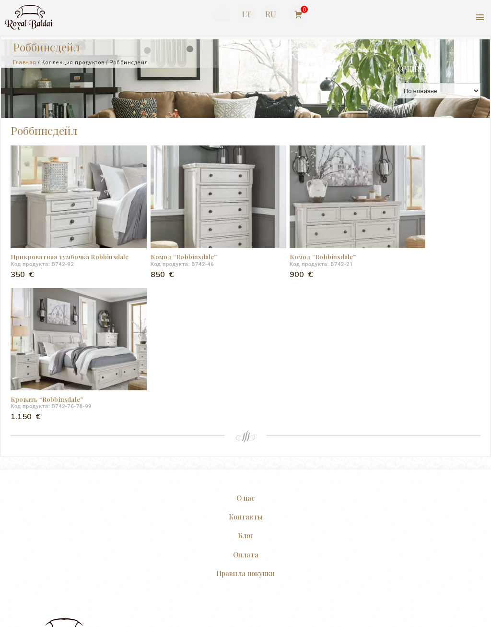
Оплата (245, 396)
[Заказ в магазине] (438, 90)
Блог (246, 377)
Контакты (246, 358)
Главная (24, 62)
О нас (245, 340)
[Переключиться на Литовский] (246, 14)
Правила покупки (245, 415)
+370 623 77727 (220, 15)
